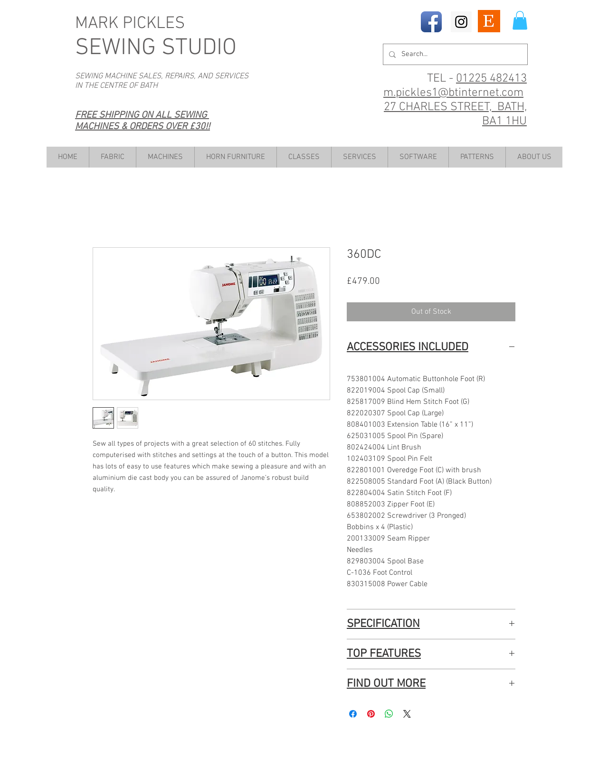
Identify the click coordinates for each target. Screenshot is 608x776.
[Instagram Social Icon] (461, 21)
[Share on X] (407, 714)
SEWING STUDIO (156, 48)
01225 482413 (491, 79)
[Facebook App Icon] (431, 21)
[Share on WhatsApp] (389, 714)
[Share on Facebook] (353, 714)
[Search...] (454, 54)
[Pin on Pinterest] (371, 714)
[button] (520, 20)
